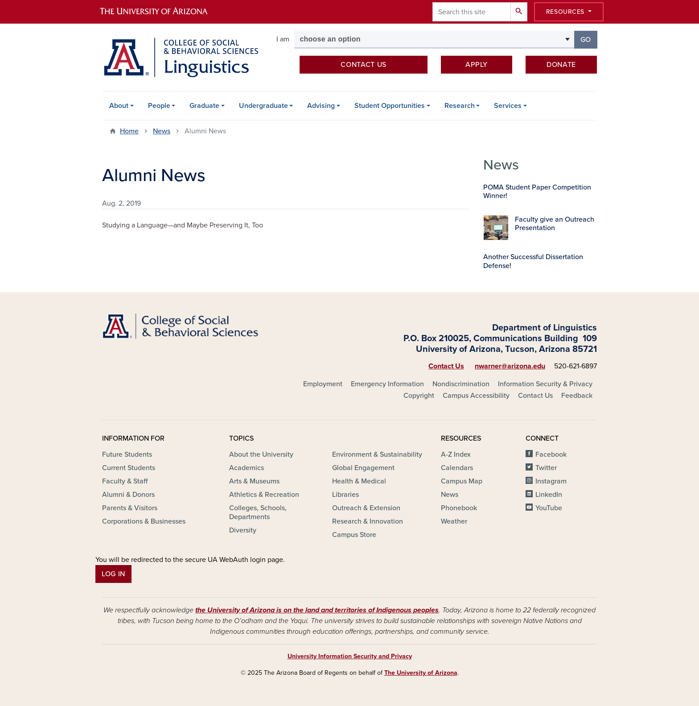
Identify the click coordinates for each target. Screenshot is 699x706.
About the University (261, 454)
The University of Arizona (420, 673)
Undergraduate (263, 105)
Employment (322, 384)
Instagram (551, 481)
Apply (476, 64)
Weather (454, 521)
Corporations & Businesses (143, 521)
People (159, 105)
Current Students (128, 467)
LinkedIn (548, 494)
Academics (246, 467)
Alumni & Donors (128, 494)
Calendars (457, 467)
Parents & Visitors (129, 508)
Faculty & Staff (125, 481)
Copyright (418, 395)
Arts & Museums (254, 481)
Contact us (363, 64)
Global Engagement (363, 467)
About (118, 105)
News (161, 131)
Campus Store (354, 534)
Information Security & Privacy (545, 384)
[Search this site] (471, 11)
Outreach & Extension (366, 508)
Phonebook (459, 508)
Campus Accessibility (476, 395)
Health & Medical (359, 481)
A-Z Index (456, 454)
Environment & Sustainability (377, 454)
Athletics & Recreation (264, 494)
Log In (113, 574)
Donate (561, 64)
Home (129, 131)
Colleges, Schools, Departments (258, 512)
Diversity (242, 530)
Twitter (546, 467)
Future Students (127, 454)
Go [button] (588, 39)
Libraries (345, 494)
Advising (321, 105)
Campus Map (461, 481)
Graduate (204, 105)
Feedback (576, 395)
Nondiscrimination (460, 384)
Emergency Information (387, 384)
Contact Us (446, 366)
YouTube (548, 508)
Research (459, 105)
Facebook (551, 454)
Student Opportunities (389, 105)
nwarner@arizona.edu (510, 366)
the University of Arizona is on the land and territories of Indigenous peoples (317, 610)
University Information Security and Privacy (350, 656)
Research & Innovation (367, 521)
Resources (566, 12)
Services (508, 105)
